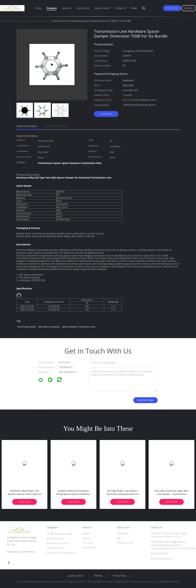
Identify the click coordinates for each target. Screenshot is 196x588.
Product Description (55, 126)
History (86, 533)
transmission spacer (26, 326)
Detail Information (27, 126)
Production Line (125, 542)
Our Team (88, 542)
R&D (119, 538)
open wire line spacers (49, 326)
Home (38, 8)
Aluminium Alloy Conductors (61, 552)
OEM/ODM (122, 533)
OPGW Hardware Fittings (59, 533)
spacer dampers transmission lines (78, 326)
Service (86, 538)
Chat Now (172, 8)
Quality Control (102, 8)
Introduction (89, 547)
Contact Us (120, 8)
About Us (66, 8)
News (134, 8)
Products (52, 8)
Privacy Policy (119, 576)
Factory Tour (82, 8)
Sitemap (98, 576)
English (188, 8)
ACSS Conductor (55, 538)
